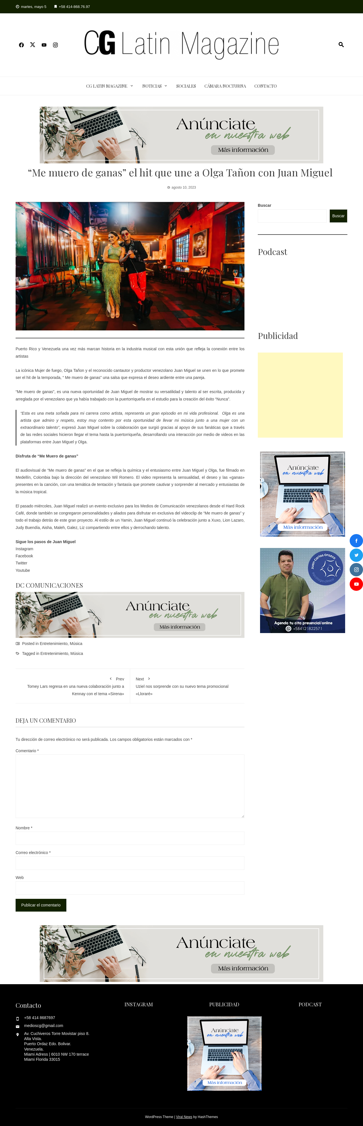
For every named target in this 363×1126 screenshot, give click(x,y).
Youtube (23, 570)
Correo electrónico (33, 852)
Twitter (22, 563)
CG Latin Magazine (106, 86)
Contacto (265, 86)
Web (20, 877)
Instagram (24, 549)
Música (76, 643)
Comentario (27, 750)
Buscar (264, 205)
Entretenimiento (53, 643)
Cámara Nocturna (225, 86)
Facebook (25, 556)
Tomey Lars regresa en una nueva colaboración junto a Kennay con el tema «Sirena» (72, 685)
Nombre (24, 828)
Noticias (152, 86)
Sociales (186, 86)
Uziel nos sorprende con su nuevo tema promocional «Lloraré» (187, 685)
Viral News (184, 1117)
